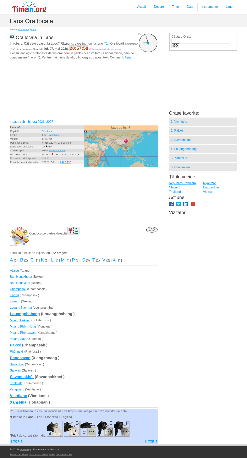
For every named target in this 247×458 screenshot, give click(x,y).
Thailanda (176, 191)
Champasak (18, 289)
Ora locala (23, 29)
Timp (175, 6)
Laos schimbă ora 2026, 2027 (33, 121)
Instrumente (209, 6)
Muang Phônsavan (23, 332)
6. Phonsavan (180, 167)
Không (14, 295)
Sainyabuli (17, 364)
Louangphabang (25, 314)
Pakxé (15, 345)
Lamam (15, 301)
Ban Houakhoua (21, 276)
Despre (159, 6)
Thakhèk (16, 383)
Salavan (15, 370)
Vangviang (17, 389)
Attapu (14, 270)
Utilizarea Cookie (64, 454)
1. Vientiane (179, 121)
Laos (33, 29)
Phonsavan (20, 358)
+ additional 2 (54, 135)
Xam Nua (18, 402)
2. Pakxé (177, 130)
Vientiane (47, 131)
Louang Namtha (21, 307)
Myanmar (209, 183)
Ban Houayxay (20, 282)
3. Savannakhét (181, 139)
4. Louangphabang (184, 149)
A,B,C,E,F (65, 162)
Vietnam (208, 191)
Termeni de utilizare (19, 454)
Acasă (141, 6)
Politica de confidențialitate (42, 454)
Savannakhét (22, 377)
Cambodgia (211, 187)
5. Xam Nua (179, 158)
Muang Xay (17, 338)
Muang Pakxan (20, 320)
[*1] (106, 43)
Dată (190, 6)
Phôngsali (16, 351)
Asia (128, 57)
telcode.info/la (57, 150)
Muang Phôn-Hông (23, 326)
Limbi (229, 6)
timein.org (25, 449)
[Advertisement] (83, 91)
